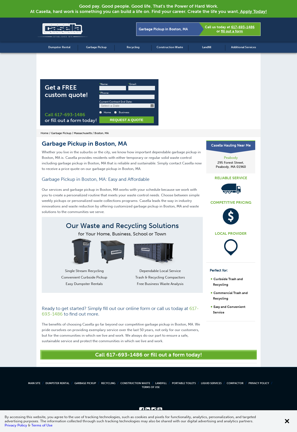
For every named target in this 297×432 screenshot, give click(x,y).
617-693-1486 (243, 27)
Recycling (133, 47)
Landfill (206, 47)
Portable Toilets (184, 383)
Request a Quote (126, 120)
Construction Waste (170, 47)
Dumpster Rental (59, 47)
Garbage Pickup (96, 47)
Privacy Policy (259, 383)
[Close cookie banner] (287, 421)
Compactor (235, 383)
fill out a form (232, 31)
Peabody (231, 158)
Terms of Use (151, 387)
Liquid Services (211, 383)
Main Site (34, 383)
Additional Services (243, 47)
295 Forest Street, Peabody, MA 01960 (231, 165)
